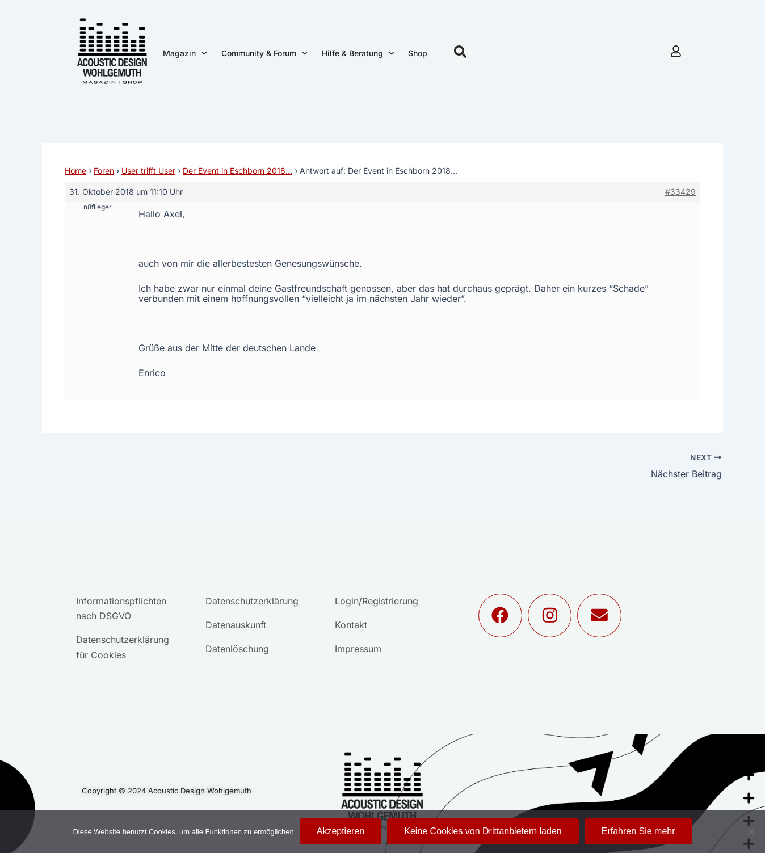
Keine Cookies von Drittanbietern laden (483, 831)
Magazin (185, 53)
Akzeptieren (341, 831)
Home (75, 170)
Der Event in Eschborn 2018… (237, 170)
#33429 (680, 191)
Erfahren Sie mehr (638, 831)
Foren (104, 170)
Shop (417, 53)
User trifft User (148, 170)
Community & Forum (264, 53)
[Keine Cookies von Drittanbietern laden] (750, 831)
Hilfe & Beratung (358, 53)
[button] (460, 51)
